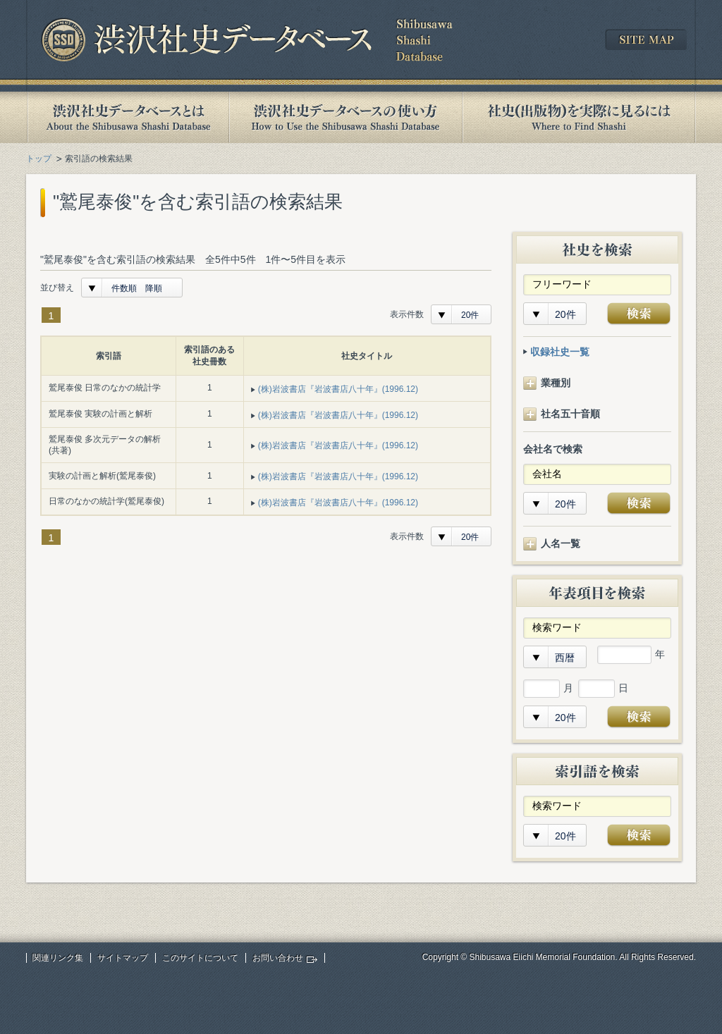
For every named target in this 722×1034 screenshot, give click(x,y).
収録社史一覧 (559, 351)
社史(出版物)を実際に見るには (579, 117)
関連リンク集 (57, 958)
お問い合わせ (277, 958)
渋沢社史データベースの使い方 (345, 117)
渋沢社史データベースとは (127, 117)
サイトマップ (122, 958)
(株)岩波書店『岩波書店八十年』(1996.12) (338, 389)
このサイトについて (200, 958)
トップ (38, 159)
